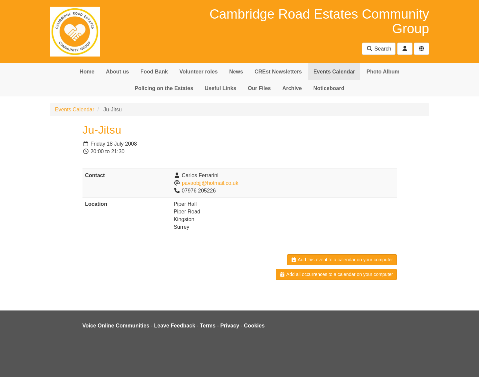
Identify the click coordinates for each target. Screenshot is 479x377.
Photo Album (383, 71)
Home (87, 71)
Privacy (229, 325)
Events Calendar (334, 71)
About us (117, 71)
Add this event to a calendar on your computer (342, 259)
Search (378, 49)
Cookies (254, 325)
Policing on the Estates (164, 88)
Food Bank (154, 71)
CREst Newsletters (278, 71)
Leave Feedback (174, 325)
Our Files (259, 88)
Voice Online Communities (116, 325)
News (236, 71)
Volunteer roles (198, 71)
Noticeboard (328, 88)
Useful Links (220, 88)
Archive (292, 88)
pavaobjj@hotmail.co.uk (210, 183)
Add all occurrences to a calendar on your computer (336, 274)
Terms (208, 325)
